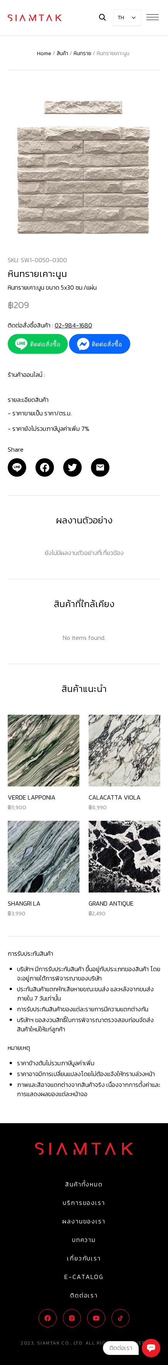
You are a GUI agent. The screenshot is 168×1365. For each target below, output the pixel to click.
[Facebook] (44, 467)
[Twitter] (72, 467)
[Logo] (35, 17)
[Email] (17, 467)
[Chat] (151, 1348)
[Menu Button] (152, 17)
